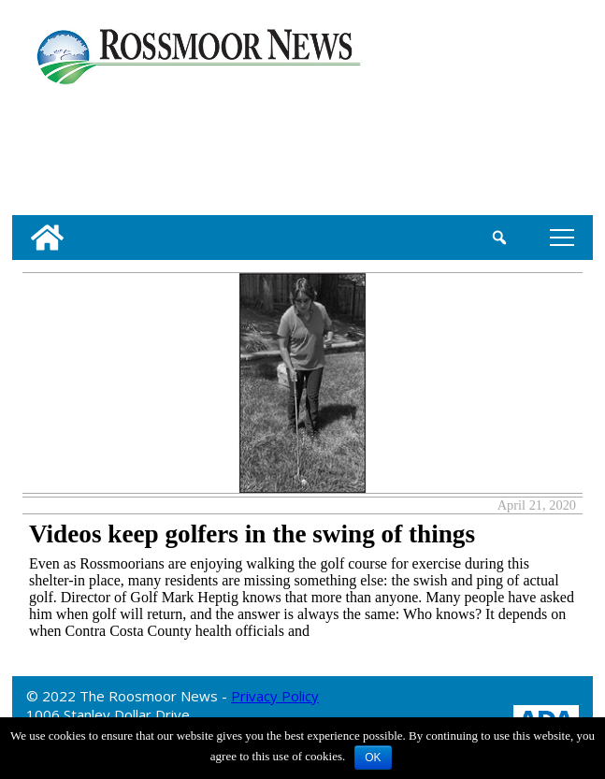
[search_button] (498, 237)
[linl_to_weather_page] (72, 147)
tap (562, 237)
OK (373, 757)
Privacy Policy (275, 695)
